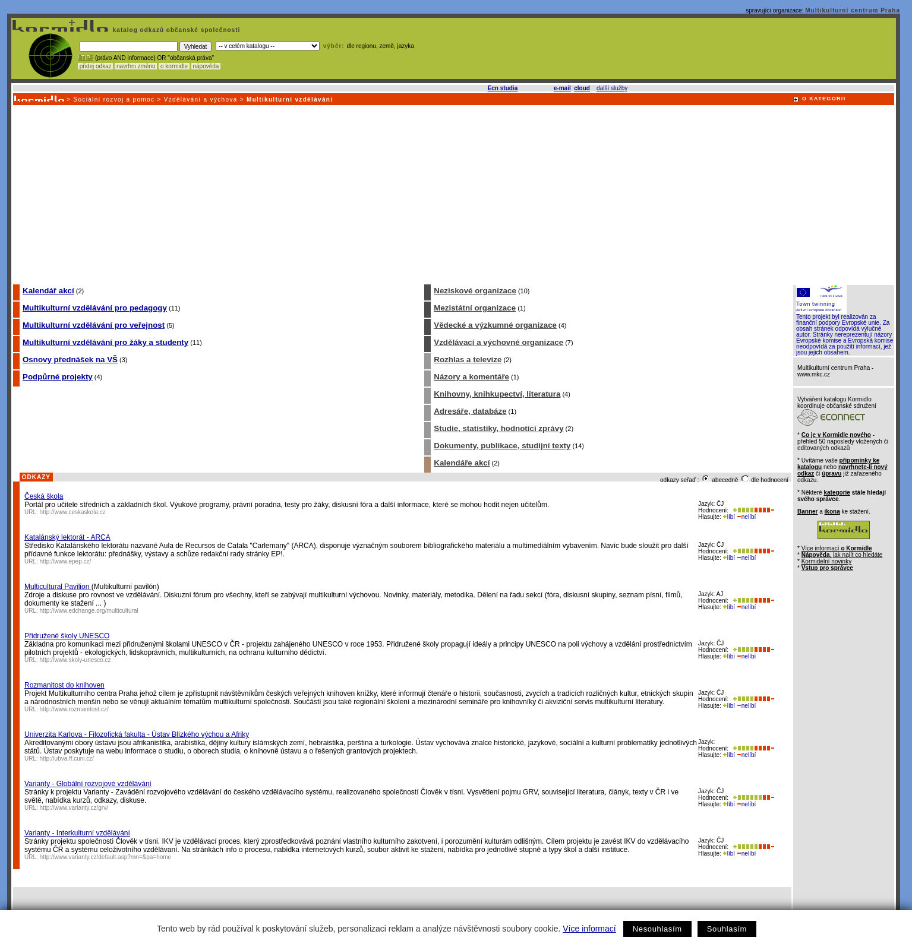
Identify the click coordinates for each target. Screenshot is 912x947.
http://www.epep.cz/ (65, 561)
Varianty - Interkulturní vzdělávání (77, 833)
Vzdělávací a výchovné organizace (498, 342)
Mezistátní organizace (475, 307)
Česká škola (43, 496)
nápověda (206, 66)
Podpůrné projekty (58, 376)
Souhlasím (727, 928)
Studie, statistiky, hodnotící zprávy (498, 428)
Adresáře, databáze (470, 411)
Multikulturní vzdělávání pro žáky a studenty (105, 342)
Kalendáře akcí (462, 462)
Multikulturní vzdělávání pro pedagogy (95, 307)
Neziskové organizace (475, 290)
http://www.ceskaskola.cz (73, 512)
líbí (729, 517)
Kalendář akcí (48, 290)
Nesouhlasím (657, 928)
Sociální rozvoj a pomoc (113, 99)
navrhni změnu (136, 66)
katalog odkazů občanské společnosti (175, 30)
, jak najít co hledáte (842, 555)
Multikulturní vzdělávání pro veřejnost (94, 325)
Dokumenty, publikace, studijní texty (502, 445)
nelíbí (746, 517)
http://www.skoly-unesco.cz (75, 660)
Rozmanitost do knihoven (64, 685)
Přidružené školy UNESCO (66, 636)
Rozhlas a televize (467, 359)
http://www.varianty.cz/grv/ (74, 808)
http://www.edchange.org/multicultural (89, 610)
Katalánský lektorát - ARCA (67, 537)
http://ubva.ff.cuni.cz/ (67, 758)
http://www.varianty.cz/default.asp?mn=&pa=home (106, 857)
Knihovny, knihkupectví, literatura (497, 393)
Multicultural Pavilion (57, 586)
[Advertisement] (452, 194)
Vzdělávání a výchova (201, 99)
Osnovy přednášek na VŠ (70, 359)
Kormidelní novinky (826, 561)
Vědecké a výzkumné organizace (495, 325)
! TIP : (85, 58)
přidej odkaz (95, 66)
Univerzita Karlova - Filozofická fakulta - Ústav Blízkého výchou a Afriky (136, 734)
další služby (612, 88)
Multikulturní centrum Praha (852, 10)
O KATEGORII (824, 99)
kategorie (836, 492)
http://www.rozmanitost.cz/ (74, 709)
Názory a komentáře (471, 376)
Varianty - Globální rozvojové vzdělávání (88, 784)
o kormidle (174, 66)
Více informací (589, 928)
